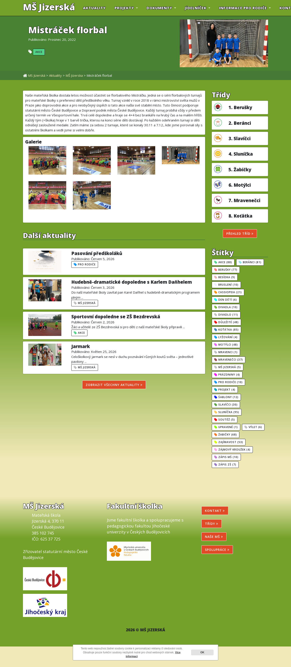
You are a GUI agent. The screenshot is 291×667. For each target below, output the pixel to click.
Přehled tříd (239, 233)
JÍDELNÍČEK (196, 8)
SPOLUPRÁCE (217, 550)
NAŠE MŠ (214, 537)
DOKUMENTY (160, 8)
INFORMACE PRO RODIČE (243, 8)
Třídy (211, 524)
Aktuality (94, 8)
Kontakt (215, 511)
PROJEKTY (125, 8)
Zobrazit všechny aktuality (114, 385)
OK (202, 652)
